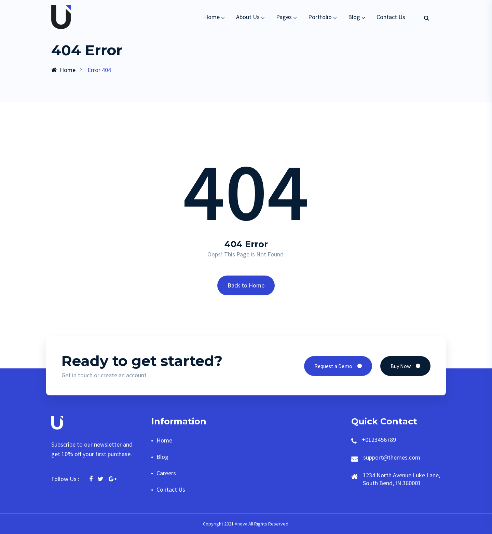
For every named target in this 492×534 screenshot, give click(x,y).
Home (212, 17)
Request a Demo (338, 366)
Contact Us (391, 17)
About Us (248, 17)
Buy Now (405, 366)
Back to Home (246, 285)
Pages (284, 17)
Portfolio (320, 17)
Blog (354, 17)
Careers (166, 473)
